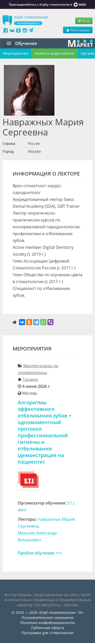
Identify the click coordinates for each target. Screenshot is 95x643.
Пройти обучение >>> (40, 553)
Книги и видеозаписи (54, 53)
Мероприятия (15, 53)
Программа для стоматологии (47, 632)
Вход (84, 21)
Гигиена (30, 379)
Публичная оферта (47, 627)
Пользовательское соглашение (47, 617)
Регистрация (78, 30)
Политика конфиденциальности (47, 622)
